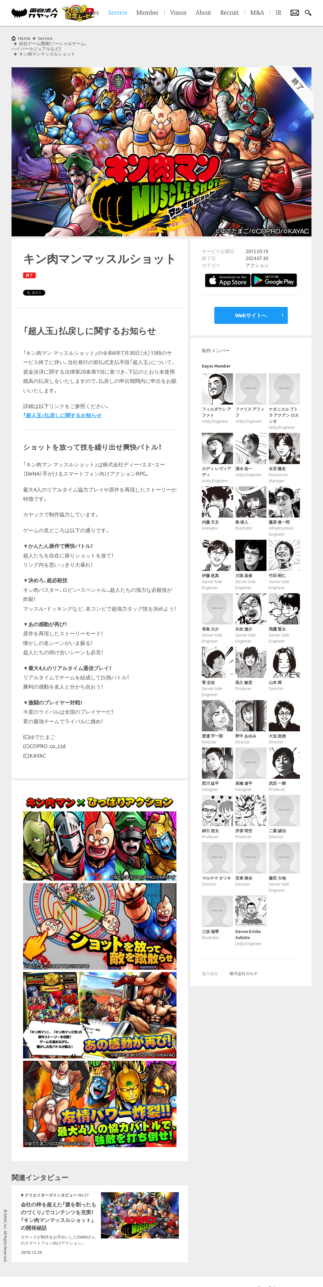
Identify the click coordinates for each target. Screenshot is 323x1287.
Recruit (229, 13)
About (203, 13)
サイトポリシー (24, 1274)
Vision (178, 13)
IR (278, 13)
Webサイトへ (251, 300)
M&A (257, 13)
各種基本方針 (94, 1274)
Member (147, 13)
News (91, 13)
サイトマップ (122, 1274)
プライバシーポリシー (60, 1274)
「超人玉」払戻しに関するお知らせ (62, 400)
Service (45, 38)
